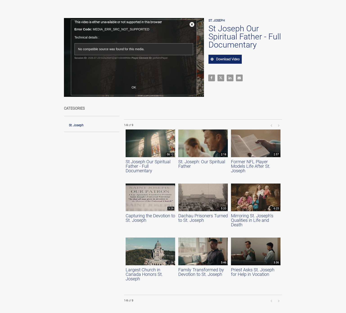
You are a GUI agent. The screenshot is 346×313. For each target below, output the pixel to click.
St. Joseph (76, 125)
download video (227, 59)
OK (133, 87)
